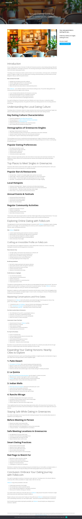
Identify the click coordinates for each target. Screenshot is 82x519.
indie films (20, 307)
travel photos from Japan (17, 305)
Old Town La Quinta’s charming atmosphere (19, 375)
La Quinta (12, 378)
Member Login (73, 3)
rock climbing (22, 304)
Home (60, 3)
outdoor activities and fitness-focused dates (28, 120)
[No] (80, 517)
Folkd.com (12, 88)
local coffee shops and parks (26, 118)
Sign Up (66, 3)
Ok (66, 517)
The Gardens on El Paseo (15, 364)
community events (23, 121)
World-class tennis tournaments (16, 386)
